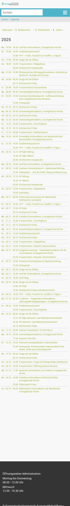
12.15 (15, 151)
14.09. (9, 47)
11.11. (9, 220)
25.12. (9, 388)
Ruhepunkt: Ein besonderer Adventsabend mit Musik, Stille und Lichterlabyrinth (41, 348)
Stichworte (44, 29)
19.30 (15, 102)
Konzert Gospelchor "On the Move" (36, 330)
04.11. (9, 204)
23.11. (9, 250)
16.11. (9, 229)
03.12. (9, 282)
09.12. (9, 305)
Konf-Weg (24, 192)
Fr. (2, 87)
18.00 (15, 87)
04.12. (9, 294)
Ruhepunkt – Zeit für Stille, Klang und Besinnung (43, 172)
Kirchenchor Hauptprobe (31, 67)
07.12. (9, 298)
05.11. (9, 208)
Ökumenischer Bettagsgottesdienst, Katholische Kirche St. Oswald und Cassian (43, 74)
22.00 (15, 384)
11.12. (9, 330)
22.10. (9, 151)
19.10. (9, 136)
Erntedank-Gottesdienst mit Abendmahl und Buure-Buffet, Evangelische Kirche (40, 138)
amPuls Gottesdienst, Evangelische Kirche (40, 47)
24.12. (9, 377)
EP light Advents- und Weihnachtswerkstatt (40, 317)
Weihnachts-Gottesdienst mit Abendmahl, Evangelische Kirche (39, 390)
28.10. (9, 168)
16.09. (9, 51)
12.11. (9, 224)
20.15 (15, 83)
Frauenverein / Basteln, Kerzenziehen (37, 245)
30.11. (9, 273)
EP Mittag (24, 176)
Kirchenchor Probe (28, 83)
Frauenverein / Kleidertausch (33, 132)
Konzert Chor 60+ (27, 338)
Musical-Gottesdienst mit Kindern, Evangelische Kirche (43, 372)
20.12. (9, 366)
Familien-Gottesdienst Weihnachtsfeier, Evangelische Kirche (38, 379)
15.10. (9, 128)
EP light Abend (26, 155)
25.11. (9, 261)
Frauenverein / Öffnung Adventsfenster (38, 366)
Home (4, 19)
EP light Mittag (26, 151)
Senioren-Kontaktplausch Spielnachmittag (40, 261)
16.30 (15, 155)
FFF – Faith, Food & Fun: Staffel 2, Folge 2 (40, 204)
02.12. (9, 277)
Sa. (2, 245)
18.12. (9, 361)
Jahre (59, 29)
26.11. (9, 269)
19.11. (9, 237)
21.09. (9, 72)
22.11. (9, 245)
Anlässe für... (25, 29)
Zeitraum (7, 29)
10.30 (15, 72)
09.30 (15, 59)
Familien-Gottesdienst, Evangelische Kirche (40, 216)
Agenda (15, 19)
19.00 (15, 290)
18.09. (9, 63)
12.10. (9, 119)
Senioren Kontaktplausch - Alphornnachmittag (41, 168)
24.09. (9, 79)
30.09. (9, 95)
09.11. (9, 216)
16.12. (9, 342)
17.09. (9, 59)
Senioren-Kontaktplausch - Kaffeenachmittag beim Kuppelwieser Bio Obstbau (41, 97)
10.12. (9, 313)
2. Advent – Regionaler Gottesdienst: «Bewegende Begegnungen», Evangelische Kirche (43, 300)
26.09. (9, 87)
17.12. (9, 353)
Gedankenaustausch (29, 51)
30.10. (9, 188)
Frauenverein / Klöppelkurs (32, 63)
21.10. (9, 143)
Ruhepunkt (24, 102)
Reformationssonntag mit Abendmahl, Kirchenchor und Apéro (37, 198)
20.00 (15, 67)
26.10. (9, 164)
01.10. (9, 107)
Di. (2, 51)
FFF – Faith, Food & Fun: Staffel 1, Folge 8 (40, 55)
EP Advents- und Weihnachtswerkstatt (38, 321)
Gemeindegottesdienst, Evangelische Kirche (41, 91)
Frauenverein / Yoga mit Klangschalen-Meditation (43, 361)
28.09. (9, 91)
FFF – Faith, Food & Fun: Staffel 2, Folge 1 (40, 147)
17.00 (15, 338)
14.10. (9, 123)
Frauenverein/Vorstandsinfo (33, 87)
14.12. (9, 334)
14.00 (15, 51)
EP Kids (23, 208)
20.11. (9, 241)
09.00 (15, 132)
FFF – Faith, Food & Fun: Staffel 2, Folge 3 (40, 294)
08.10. (9, 115)
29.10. (9, 176)
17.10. (9, 132)
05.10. (9, 111)
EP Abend (24, 180)
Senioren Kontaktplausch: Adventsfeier (38, 342)
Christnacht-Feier (27, 384)
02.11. (9, 196)
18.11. (9, 233)
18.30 (15, 47)
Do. (3, 63)
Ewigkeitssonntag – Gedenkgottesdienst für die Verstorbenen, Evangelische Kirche (42, 252)
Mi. (2, 59)
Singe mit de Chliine (28, 59)
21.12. (9, 370)
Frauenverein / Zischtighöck (33, 123)
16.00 (15, 377)
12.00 (15, 208)
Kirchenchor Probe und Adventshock (37, 290)
